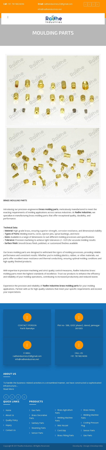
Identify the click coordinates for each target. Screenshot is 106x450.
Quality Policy (12, 420)
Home (8, 410)
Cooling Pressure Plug (90, 424)
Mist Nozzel (62, 425)
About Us (10, 415)
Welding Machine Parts (64, 419)
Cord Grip (61, 430)
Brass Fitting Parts (65, 435)
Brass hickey (89, 410)
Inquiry (9, 425)
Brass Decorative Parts (38, 416)
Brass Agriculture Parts (64, 411)
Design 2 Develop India (93, 446)
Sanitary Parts (38, 423)
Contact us (11, 430)
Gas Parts (36, 410)
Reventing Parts (39, 428)
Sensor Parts (37, 433)
